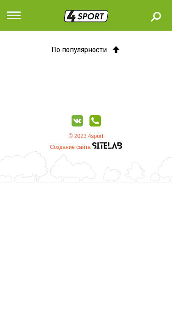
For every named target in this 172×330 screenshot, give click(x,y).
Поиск (156, 16)
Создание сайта (86, 147)
